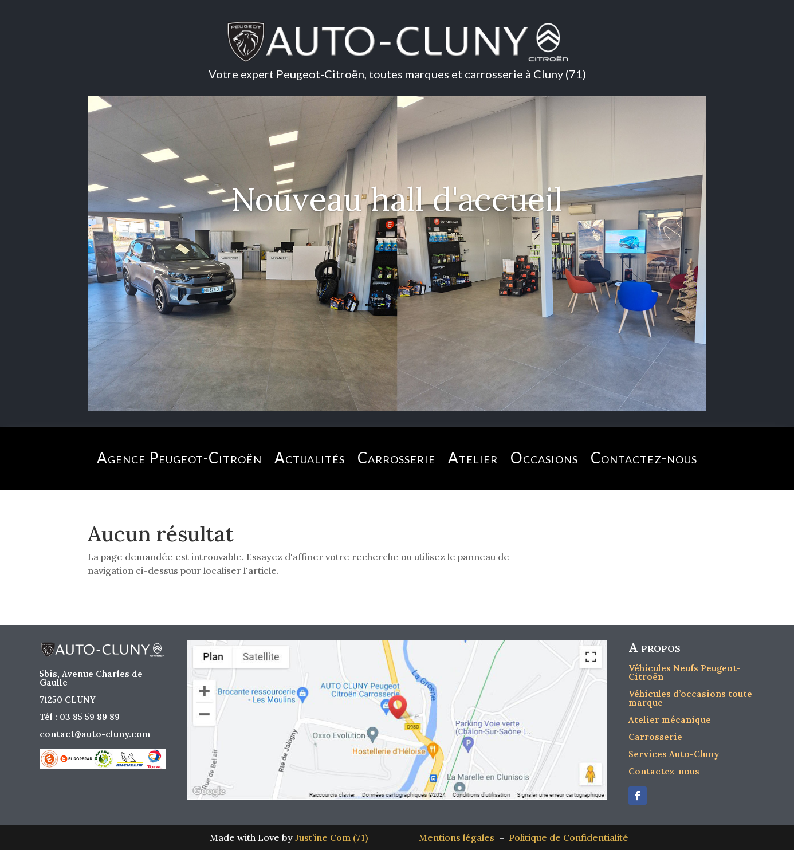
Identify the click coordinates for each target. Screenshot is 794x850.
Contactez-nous (644, 457)
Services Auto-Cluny (673, 754)
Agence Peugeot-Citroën (179, 457)
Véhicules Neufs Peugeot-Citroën (684, 672)
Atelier (473, 457)
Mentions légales (459, 837)
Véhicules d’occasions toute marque (690, 698)
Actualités (309, 457)
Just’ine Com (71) (331, 837)
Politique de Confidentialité (568, 837)
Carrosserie (396, 457)
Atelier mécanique (669, 719)
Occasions (544, 457)
